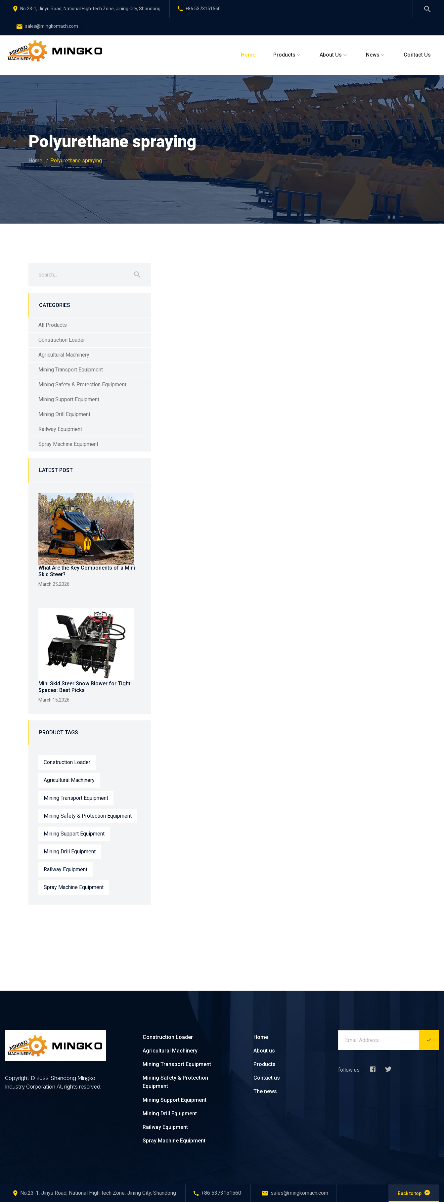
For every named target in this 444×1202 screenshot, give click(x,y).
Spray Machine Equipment (68, 444)
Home (248, 55)
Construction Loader (61, 340)
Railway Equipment (60, 429)
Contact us (266, 1078)
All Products (52, 325)
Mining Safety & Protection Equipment (82, 384)
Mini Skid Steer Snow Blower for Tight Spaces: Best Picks (84, 686)
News (372, 55)
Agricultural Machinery (63, 355)
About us (264, 1051)
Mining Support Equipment (68, 399)
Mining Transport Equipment (70, 369)
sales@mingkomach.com (47, 26)
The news (265, 1091)
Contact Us (417, 55)
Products (284, 55)
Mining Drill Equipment (64, 414)
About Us (331, 55)
